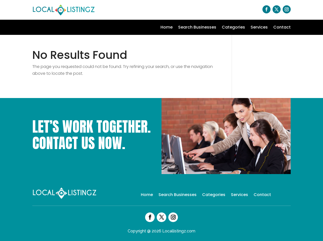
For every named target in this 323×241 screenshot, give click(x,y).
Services (259, 28)
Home (166, 28)
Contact (282, 28)
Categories (233, 28)
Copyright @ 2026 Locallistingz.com (161, 231)
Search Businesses (197, 28)
